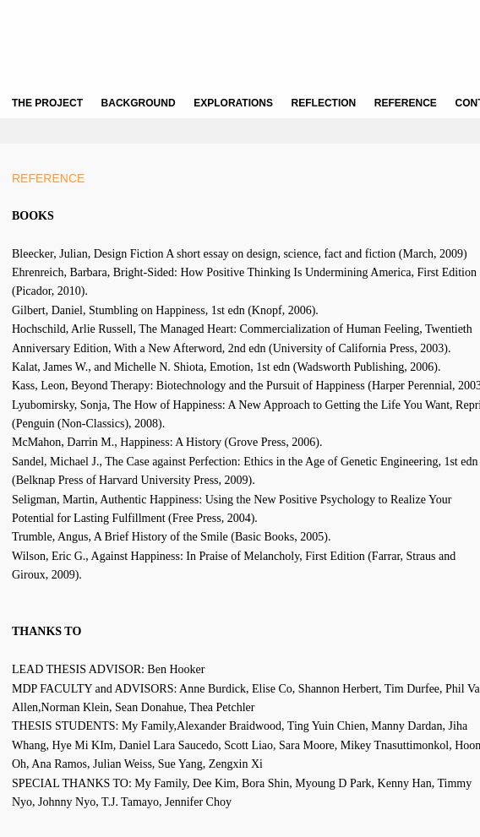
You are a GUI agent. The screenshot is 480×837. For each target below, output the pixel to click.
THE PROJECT (47, 103)
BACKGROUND (138, 103)
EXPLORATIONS (233, 103)
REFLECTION (324, 103)
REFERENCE (405, 103)
